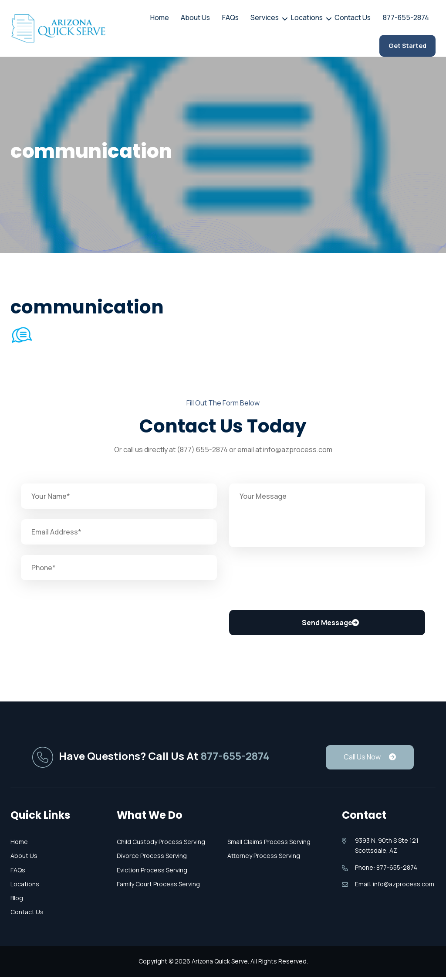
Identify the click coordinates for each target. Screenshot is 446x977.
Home (177, 18)
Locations (314, 17)
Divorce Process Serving (152, 855)
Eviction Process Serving (152, 870)
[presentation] (295, 580)
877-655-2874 (408, 18)
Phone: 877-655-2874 (386, 867)
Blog (16, 898)
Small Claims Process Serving (269, 841)
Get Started (407, 47)
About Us (211, 18)
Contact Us (358, 18)
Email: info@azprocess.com (394, 884)
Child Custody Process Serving (161, 841)
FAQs (243, 18)
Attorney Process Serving (263, 855)
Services (274, 17)
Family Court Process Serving (158, 884)
